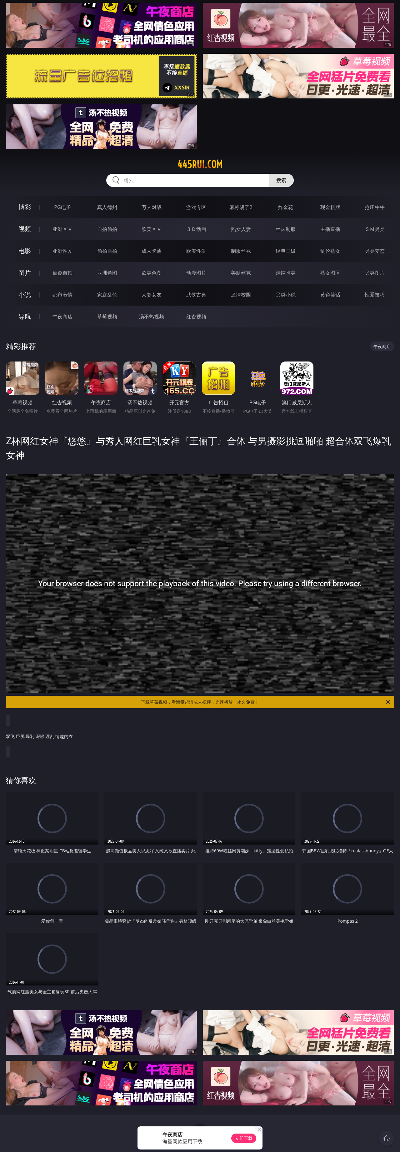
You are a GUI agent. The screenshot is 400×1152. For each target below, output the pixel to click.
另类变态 (375, 250)
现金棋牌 (330, 207)
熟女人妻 (241, 229)
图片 (24, 272)
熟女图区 (330, 272)
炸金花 (285, 207)
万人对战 (152, 207)
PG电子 (62, 207)
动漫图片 (196, 272)
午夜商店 (62, 316)
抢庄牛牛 (375, 207)
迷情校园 (241, 294)
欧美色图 (152, 272)
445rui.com (199, 164)
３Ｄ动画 (196, 229)
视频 (24, 229)
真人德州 (107, 207)
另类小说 (286, 294)
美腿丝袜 (241, 272)
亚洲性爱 (62, 250)
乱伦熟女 (330, 250)
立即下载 (243, 1138)
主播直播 (330, 229)
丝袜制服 (286, 229)
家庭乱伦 (107, 294)
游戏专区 (196, 207)
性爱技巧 (375, 294)
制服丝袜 (241, 250)
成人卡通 (152, 250)
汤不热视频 (151, 316)
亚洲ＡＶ (62, 229)
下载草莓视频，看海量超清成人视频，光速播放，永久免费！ (266, 702)
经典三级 (286, 250)
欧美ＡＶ (152, 229)
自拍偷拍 (107, 229)
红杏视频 (196, 316)
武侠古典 (196, 294)
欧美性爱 (196, 250)
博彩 (24, 207)
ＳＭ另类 (375, 229)
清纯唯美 (286, 272)
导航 (24, 316)
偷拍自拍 (107, 250)
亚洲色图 (107, 272)
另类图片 (375, 272)
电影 (24, 251)
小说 (24, 294)
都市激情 (62, 294)
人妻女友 (152, 294)
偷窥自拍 (62, 272)
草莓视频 (107, 316)
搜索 (281, 180)
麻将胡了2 (240, 207)
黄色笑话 (330, 294)
